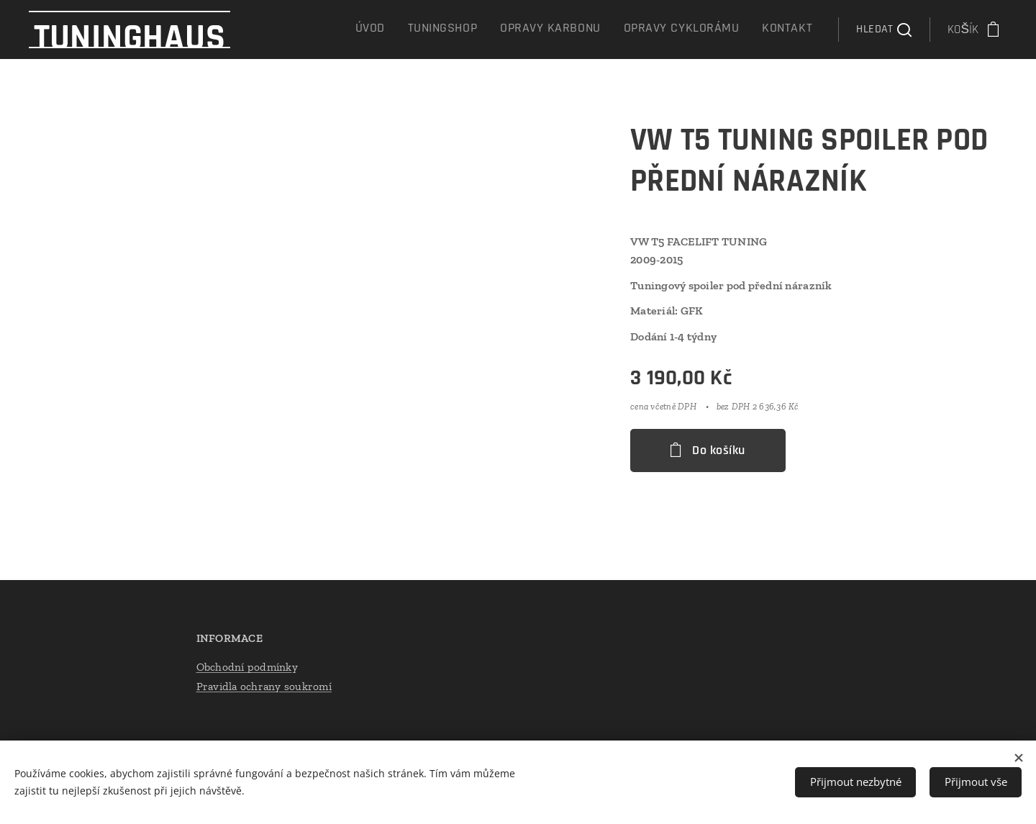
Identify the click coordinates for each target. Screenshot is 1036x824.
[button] (884, 29)
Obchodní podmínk (244, 667)
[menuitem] (715, 29)
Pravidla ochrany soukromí (264, 686)
